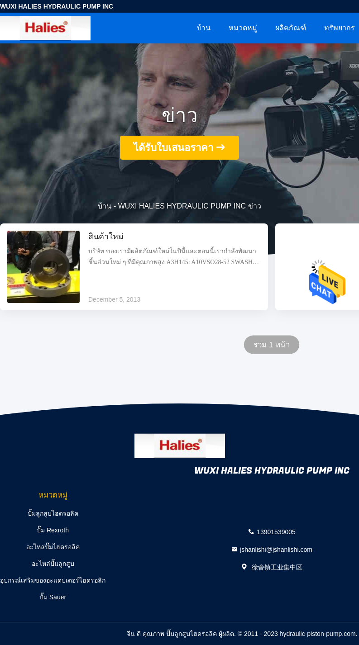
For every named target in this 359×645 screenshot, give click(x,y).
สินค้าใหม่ (106, 237)
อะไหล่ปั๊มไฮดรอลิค (53, 546)
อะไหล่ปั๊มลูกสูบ (53, 563)
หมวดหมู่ (243, 28)
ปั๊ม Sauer (52, 597)
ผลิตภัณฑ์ (290, 28)
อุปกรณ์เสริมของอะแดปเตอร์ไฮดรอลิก (52, 580)
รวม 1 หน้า (272, 345)
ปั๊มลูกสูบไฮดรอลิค (53, 513)
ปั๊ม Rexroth (53, 530)
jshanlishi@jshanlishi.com (276, 549)
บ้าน (204, 28)
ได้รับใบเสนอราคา (173, 147)
